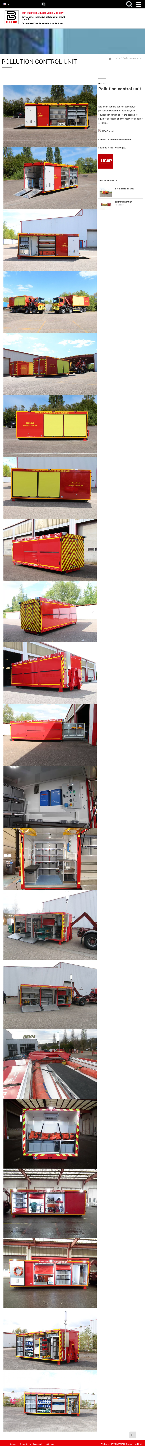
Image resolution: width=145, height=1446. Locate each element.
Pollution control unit (133, 54)
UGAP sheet (108, 129)
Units (117, 54)
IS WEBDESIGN (117, 1442)
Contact (13, 1442)
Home (110, 54)
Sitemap (48, 1442)
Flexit (139, 1442)
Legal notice (37, 1442)
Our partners (24, 1442)
